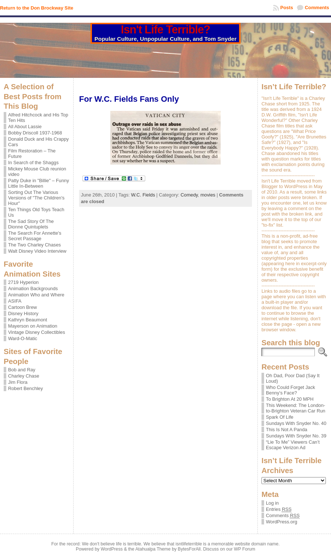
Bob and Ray (21, 369)
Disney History (23, 313)
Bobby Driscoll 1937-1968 (35, 133)
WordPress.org (281, 521)
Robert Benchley (25, 388)
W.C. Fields (143, 195)
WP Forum (244, 549)
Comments (317, 7)
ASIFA (14, 301)
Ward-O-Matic (22, 338)
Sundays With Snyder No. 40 (296, 423)
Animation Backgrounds (33, 288)
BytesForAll (189, 549)
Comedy (189, 195)
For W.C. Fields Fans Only (129, 99)
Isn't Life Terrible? (165, 29)
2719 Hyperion (23, 282)
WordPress (112, 549)
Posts (286, 7)
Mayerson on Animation (32, 326)
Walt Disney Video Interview (37, 251)
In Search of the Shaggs (33, 162)
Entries (279, 509)
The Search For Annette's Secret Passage (34, 235)
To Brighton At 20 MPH (289, 399)
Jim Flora (18, 382)
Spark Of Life (279, 417)
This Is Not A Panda (286, 429)
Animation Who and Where (36, 294)
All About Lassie (25, 126)
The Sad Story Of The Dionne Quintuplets (31, 224)
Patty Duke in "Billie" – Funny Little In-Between (38, 183)
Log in (272, 503)
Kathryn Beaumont (27, 319)
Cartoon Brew (22, 307)
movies (208, 195)
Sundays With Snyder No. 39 (296, 436)
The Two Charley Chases (34, 245)
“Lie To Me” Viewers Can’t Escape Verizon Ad (293, 444)
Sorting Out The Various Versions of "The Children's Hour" (36, 198)
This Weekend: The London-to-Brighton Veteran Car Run (295, 408)
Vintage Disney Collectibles (36, 332)
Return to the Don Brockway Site (36, 8)
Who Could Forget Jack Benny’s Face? (290, 390)
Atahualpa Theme (153, 549)
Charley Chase (23, 376)
